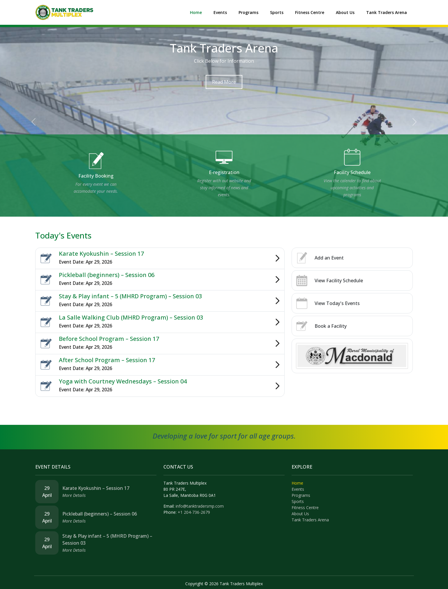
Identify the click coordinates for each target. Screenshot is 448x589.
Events (220, 12)
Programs (248, 12)
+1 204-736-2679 (194, 512)
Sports (276, 12)
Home (196, 12)
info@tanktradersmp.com (200, 506)
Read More (224, 82)
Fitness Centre (309, 12)
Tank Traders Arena (386, 12)
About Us (345, 12)
